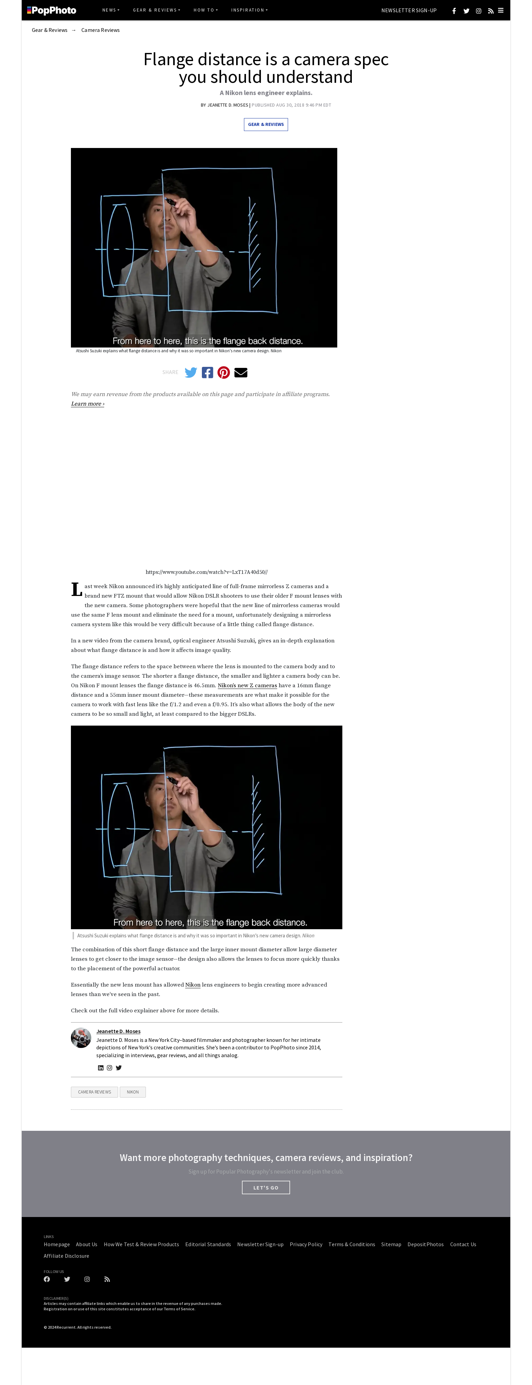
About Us (86, 1244)
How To (204, 10)
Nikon (193, 985)
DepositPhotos (425, 1244)
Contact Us (463, 1244)
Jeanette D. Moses (228, 105)
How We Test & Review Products (141, 1244)
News (109, 10)
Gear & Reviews (155, 10)
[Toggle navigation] (501, 10)
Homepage (57, 1244)
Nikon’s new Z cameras (247, 685)
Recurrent (66, 1327)
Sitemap (391, 1244)
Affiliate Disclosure (66, 1255)
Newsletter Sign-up (409, 10)
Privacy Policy (306, 1244)
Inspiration (248, 10)
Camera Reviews (100, 30)
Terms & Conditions (351, 1244)
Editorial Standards (208, 1244)
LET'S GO (266, 1187)
